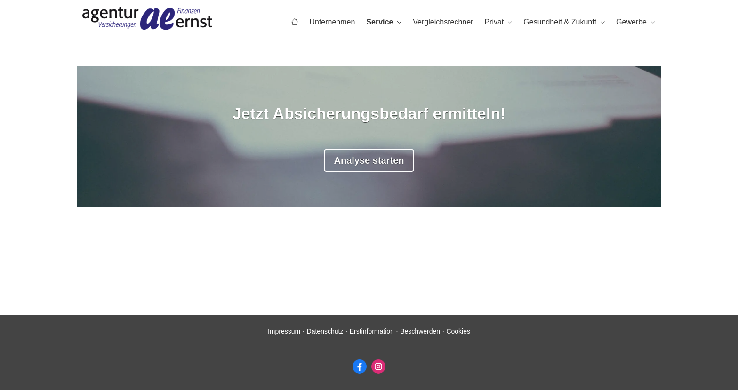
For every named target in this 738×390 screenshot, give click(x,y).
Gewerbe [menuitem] (631, 22)
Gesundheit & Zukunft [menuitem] (559, 22)
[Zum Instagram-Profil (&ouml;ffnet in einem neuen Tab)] (378, 366)
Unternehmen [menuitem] (332, 22)
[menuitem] (295, 22)
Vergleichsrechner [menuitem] (443, 22)
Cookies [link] (458, 331)
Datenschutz (325, 331)
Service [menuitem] (379, 22)
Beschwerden (420, 331)
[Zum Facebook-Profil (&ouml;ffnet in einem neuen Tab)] (360, 366)
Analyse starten (369, 160)
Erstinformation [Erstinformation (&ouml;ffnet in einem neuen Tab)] (372, 331)
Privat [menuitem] (494, 22)
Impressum (284, 331)
